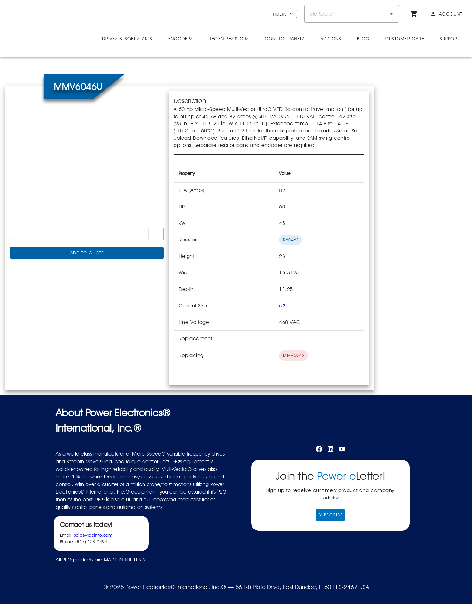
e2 (282, 322)
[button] (391, 14)
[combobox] (351, 14)
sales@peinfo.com (93, 551)
